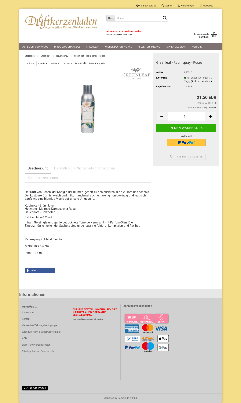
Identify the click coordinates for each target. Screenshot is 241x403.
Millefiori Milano (149, 46)
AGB (24, 338)
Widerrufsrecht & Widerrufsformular (41, 331)
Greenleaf (92, 46)
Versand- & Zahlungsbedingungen (40, 325)
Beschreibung (38, 168)
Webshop (109, 398)
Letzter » (67, 63)
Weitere (197, 46)
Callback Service (146, 5)
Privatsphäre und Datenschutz (38, 351)
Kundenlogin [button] (186, 5)
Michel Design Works (118, 46)
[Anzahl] (186, 116)
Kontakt (26, 318)
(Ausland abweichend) (201, 81)
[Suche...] (110, 18)
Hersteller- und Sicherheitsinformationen (84, 168)
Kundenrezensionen (43, 178)
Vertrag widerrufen (35, 388)
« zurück (42, 63)
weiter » (55, 63)
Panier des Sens (176, 46)
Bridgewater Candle (67, 46)
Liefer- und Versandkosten (36, 344)
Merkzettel (207, 5)
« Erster (31, 63)
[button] (162, 116)
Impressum (28, 312)
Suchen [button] (167, 5)
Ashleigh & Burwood (35, 46)
